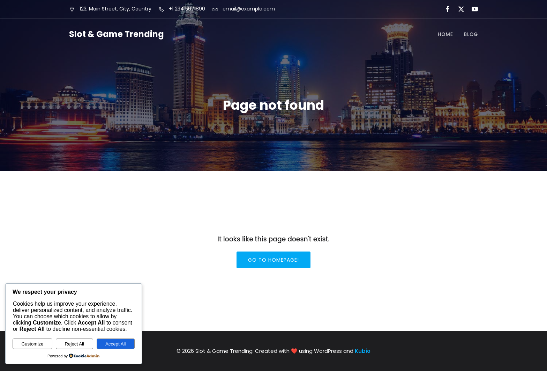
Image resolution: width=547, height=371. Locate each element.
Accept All (115, 344)
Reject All (74, 344)
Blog (471, 34)
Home (446, 34)
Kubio (362, 351)
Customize (32, 344)
